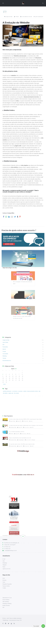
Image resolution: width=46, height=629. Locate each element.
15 (22, 394)
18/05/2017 (26, 554)
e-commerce (14, 398)
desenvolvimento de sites (32, 398)
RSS (3, 607)
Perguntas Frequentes (7, 584)
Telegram (5, 564)
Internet (4, 371)
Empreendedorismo (7, 383)
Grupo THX (18, 529)
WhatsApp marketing (7, 603)
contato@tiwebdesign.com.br (10, 550)
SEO (3, 367)
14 (19, 394)
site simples (16, 400)
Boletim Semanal (6, 605)
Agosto (12, 387)
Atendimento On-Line (7, 597)
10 (6, 394)
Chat (3, 560)
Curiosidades (5, 376)
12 (12, 394)
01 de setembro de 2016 (26, 16)
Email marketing (6, 599)
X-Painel (16, 16)
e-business (20, 398)
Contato (4, 587)
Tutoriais (4, 381)
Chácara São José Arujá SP (9, 544)
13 (16, 394)
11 (9, 394)
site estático (5, 400)
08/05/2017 (25, 529)
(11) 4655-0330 (6, 546)
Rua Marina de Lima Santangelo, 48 (11, 542)
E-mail (4, 559)
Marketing (5, 378)
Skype (4, 566)
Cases (4, 582)
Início (4, 578)
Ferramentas (5, 369)
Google (4, 374)
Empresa (4, 580)
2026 (16, 387)
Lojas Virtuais (5, 365)
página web (10, 400)
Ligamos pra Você (6, 568)
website (24, 398)
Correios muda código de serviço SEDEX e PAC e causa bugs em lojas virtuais (25, 527)
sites (39, 398)
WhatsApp (5, 562)
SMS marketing (6, 601)
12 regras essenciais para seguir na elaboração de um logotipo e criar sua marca (26, 533)
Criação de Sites (8, 16)
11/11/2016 (26, 535)
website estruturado (7, 398)
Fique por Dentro (6, 586)
